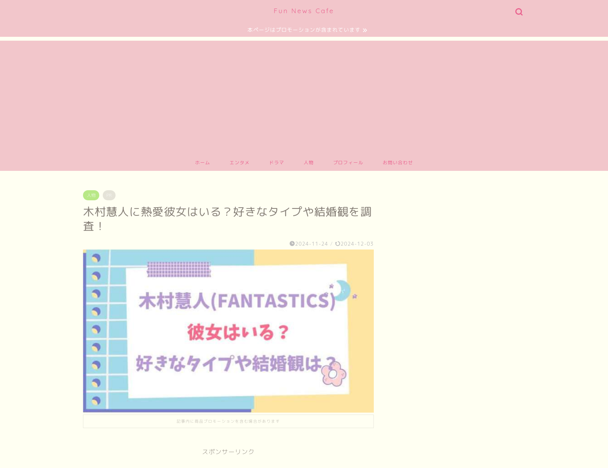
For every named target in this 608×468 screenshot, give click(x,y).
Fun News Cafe (304, 11)
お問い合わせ (398, 162)
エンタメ (240, 162)
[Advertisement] (304, 95)
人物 (309, 162)
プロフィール (348, 162)
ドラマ (276, 162)
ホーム (202, 162)
